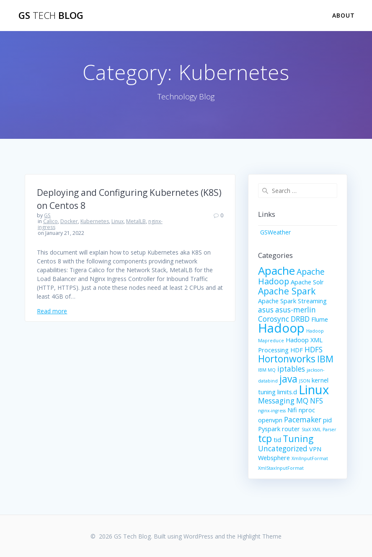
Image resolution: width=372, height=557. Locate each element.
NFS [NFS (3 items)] (316, 401)
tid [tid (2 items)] (277, 439)
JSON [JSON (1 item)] (304, 381)
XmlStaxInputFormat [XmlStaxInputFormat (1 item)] (281, 468)
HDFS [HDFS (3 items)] (314, 349)
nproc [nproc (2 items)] (307, 410)
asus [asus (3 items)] (266, 310)
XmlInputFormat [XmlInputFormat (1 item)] (310, 458)
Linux (117, 221)
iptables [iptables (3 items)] (291, 369)
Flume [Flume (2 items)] (319, 319)
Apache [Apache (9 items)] (276, 270)
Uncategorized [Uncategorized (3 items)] (282, 448)
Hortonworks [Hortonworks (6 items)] (286, 358)
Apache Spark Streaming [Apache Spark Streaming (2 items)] (292, 301)
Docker (69, 221)
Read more (52, 311)
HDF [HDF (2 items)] (296, 350)
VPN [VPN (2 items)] (315, 449)
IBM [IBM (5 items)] (325, 359)
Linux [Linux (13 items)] (314, 389)
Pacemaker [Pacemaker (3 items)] (302, 419)
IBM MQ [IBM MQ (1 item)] (267, 370)
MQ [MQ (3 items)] (302, 401)
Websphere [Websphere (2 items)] (274, 457)
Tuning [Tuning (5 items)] (298, 438)
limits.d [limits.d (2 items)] (287, 392)
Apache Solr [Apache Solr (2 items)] (307, 282)
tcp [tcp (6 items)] (265, 438)
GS (47, 215)
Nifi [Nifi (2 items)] (292, 410)
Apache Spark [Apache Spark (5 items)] (286, 291)
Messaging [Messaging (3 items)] (276, 401)
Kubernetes (94, 221)
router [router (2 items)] (291, 428)
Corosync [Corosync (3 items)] (273, 319)
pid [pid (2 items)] (327, 420)
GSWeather (275, 232)
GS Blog (50, 15)
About (343, 15)
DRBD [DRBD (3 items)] (300, 319)
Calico (50, 221)
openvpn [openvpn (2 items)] (270, 420)
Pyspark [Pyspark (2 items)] (269, 428)
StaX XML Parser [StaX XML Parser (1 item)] (319, 429)
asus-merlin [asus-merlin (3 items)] (295, 310)
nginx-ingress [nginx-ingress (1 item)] (272, 411)
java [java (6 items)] (288, 378)
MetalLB (136, 221)
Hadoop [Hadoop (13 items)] (281, 328)
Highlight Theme (259, 536)
